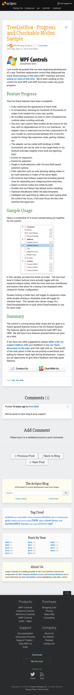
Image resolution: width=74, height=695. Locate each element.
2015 (30, 551)
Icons (21, 621)
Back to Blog (51, 456)
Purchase (49, 602)
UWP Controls (25, 617)
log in (20, 437)
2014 (52, 551)
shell (60, 521)
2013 (7, 553)
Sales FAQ (49, 614)
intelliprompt (16, 521)
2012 (30, 553)
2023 (52, 542)
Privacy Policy (31, 689)
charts (30, 517)
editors (54, 517)
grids (21, 380)
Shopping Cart (49, 607)
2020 (52, 545)
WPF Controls (25, 607)
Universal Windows (55, 574)
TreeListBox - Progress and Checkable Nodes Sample (31, 33)
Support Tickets (25, 640)
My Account (37, 661)
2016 (7, 551)
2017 (52, 548)
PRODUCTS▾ (18, 8)
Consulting (49, 617)
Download (37, 655)
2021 (30, 545)
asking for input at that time (21, 79)
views (35, 524)
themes (25, 523)
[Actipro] (9, 3)
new (35, 520)
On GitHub (49, 637)
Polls (25, 647)
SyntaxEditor (31, 577)
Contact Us (49, 643)
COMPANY (57, 8)
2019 (7, 548)
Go (66, 493)
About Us (49, 633)
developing (37, 517)
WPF (20, 574)
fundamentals (62, 517)
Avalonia (26, 574)
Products (25, 602)
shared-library (51, 520)
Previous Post (24, 456)
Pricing (49, 611)
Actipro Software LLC (38, 687)
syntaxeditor (13, 523)
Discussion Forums (25, 637)
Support (25, 628)
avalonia (9, 517)
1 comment (42, 45)
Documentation (25, 633)
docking (46, 517)
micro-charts (26, 521)
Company (49, 628)
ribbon (41, 521)
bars (24, 517)
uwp (13, 380)
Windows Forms (37, 574)
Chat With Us (25, 643)
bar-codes (18, 517)
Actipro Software (12, 572)
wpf (17, 380)
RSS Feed (53, 499)
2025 (7, 542)
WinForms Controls (25, 614)
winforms (43, 523)
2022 (7, 545)
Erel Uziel (34, 406)
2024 (30, 542)
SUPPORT (46, 8)
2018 (30, 548)
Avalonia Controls (25, 611)
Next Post (37, 462)
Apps (29, 621)
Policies (49, 640)
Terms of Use (43, 689)
